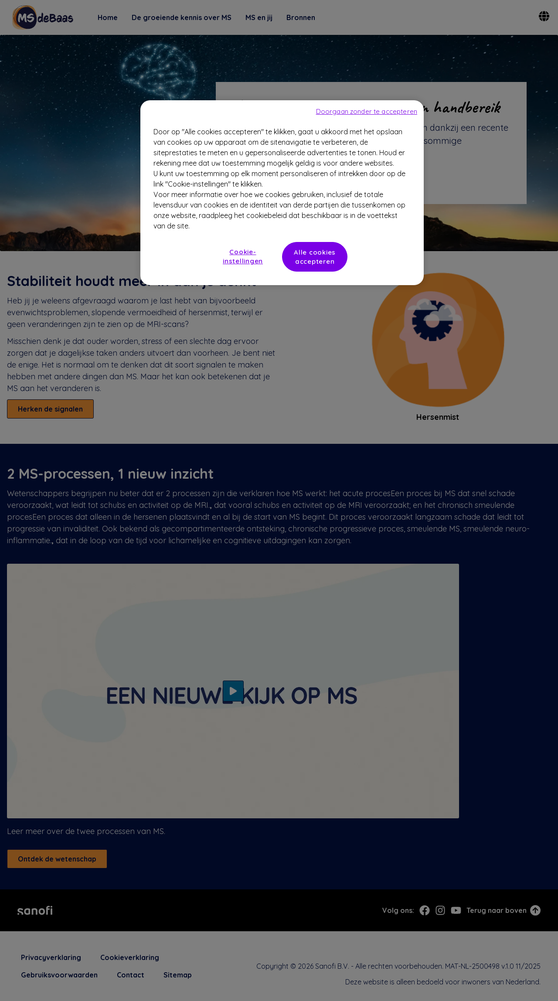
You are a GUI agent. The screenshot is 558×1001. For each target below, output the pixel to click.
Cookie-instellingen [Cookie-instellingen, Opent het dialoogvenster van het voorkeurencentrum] (243, 256)
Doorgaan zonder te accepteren (366, 111)
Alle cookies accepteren (315, 257)
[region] (282, 192)
